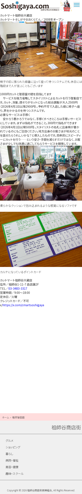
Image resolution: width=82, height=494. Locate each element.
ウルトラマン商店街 (66, 6)
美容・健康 (12, 467)
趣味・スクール (15, 473)
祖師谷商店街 (30, 6)
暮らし (9, 454)
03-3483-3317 (17, 288)
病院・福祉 (12, 460)
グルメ (9, 440)
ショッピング (13, 447)
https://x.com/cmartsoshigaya (23, 305)
